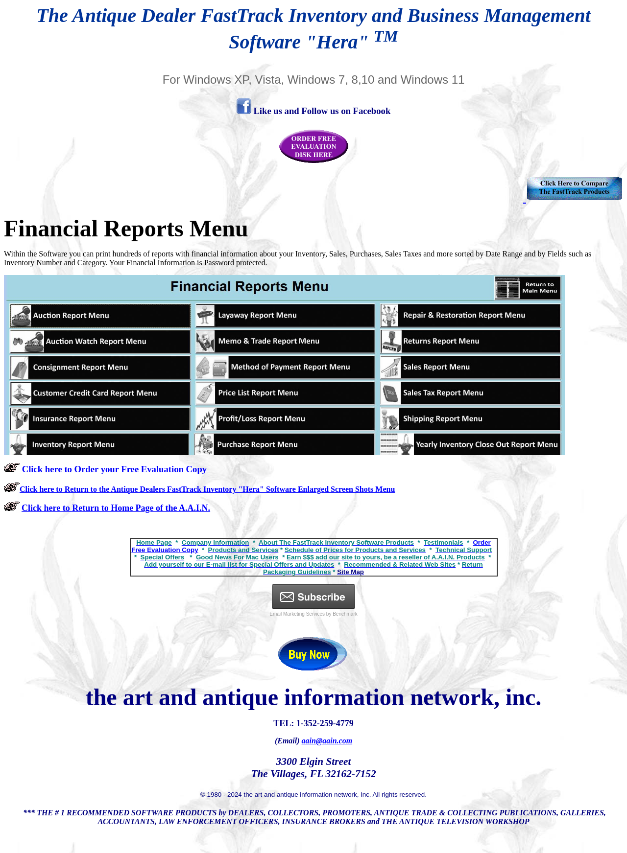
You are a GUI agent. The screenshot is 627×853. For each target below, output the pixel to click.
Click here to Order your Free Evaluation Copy (114, 469)
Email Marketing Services (297, 614)
